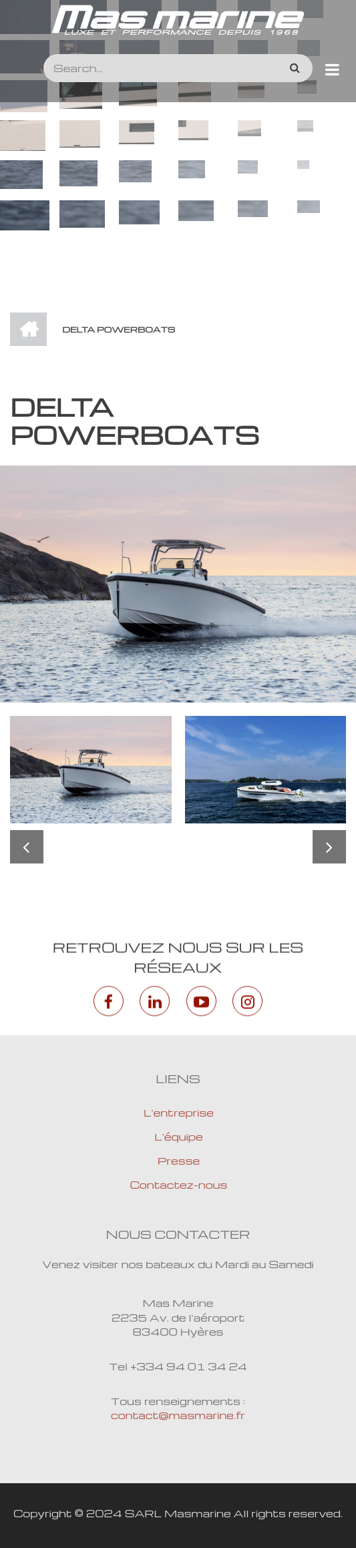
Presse (179, 1160)
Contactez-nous (179, 1184)
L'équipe (178, 1136)
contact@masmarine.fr (178, 1415)
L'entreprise (179, 1112)
